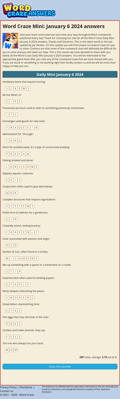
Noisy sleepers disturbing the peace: (23, 291)
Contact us (6, 391)
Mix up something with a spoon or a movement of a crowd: (36, 265)
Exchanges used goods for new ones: (23, 121)
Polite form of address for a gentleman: (25, 212)
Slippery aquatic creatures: (17, 173)
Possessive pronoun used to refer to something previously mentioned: (43, 108)
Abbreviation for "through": (18, 134)
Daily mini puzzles (60, 366)
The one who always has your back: (22, 343)
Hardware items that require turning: (23, 81)
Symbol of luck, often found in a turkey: (25, 251)
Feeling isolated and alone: (17, 160)
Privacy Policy (8, 387)
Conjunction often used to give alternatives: (27, 186)
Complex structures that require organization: (29, 199)
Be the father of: (11, 95)
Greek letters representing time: (21, 304)
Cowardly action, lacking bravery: (21, 225)
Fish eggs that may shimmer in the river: (25, 317)
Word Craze (26, 395)
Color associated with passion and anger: (26, 238)
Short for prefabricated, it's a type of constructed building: (36, 147)
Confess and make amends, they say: (23, 330)
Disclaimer (25, 387)
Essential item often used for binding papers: (28, 278)
